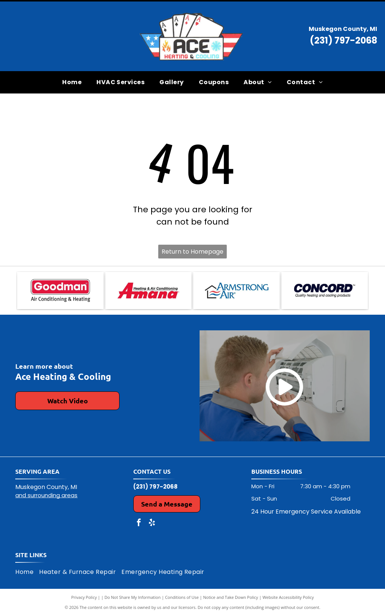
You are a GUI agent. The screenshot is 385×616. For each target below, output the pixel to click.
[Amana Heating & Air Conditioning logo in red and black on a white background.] (148, 290)
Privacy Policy (84, 597)
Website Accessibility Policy (288, 597)
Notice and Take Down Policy (230, 597)
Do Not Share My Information (133, 597)
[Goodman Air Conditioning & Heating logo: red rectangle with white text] (60, 290)
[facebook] (138, 523)
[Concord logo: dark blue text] (324, 290)
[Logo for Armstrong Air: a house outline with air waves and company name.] (236, 290)
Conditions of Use (182, 597)
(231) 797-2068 (343, 40)
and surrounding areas (46, 495)
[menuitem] (72, 82)
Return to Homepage (192, 251)
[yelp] (152, 523)
